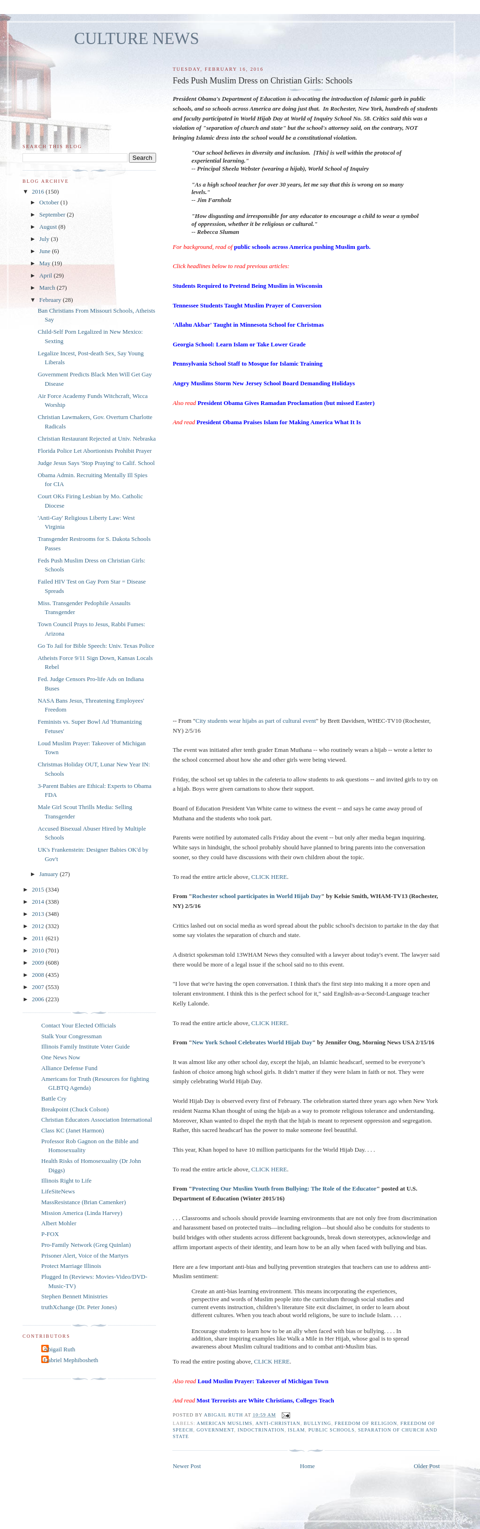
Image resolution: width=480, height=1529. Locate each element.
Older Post (427, 1465)
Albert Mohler (58, 1223)
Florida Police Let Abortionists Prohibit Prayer (94, 450)
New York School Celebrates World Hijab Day (252, 1042)
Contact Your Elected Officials (78, 1025)
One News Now (60, 1057)
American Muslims (225, 1423)
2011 (38, 938)
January (49, 873)
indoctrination (261, 1429)
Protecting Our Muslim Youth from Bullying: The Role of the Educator (284, 1188)
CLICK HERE (269, 876)
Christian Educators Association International (96, 1119)
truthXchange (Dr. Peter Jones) (79, 1307)
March (48, 287)
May (45, 263)
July (45, 238)
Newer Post (186, 1465)
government (215, 1429)
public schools (331, 1429)
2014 (38, 901)
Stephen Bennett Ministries (74, 1296)
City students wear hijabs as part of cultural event (255, 720)
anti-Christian (277, 1423)
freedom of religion (366, 1423)
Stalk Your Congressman (71, 1036)
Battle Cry (54, 1098)
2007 (38, 986)
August (49, 226)
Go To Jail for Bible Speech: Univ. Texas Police (96, 645)
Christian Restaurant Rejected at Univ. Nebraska (97, 438)
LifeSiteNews (58, 1191)
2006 (38, 999)
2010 (38, 950)
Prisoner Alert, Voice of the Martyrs (84, 1255)
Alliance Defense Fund (69, 1068)
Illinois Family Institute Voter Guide (85, 1046)
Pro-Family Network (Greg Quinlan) (86, 1244)
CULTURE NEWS (136, 39)
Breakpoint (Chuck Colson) (75, 1109)
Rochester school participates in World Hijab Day (256, 895)
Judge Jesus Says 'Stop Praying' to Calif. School (96, 462)
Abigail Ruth (59, 1349)
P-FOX (50, 1233)
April (46, 275)
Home (307, 1465)
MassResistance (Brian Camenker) (83, 1202)
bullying (317, 1423)
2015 (38, 889)
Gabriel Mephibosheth (71, 1360)
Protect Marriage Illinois (71, 1265)
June (45, 251)
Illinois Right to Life (66, 1180)
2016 (38, 191)
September (53, 214)
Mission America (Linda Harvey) (81, 1212)
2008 (38, 974)
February (51, 299)
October (49, 202)
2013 (38, 913)
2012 (38, 925)
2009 (38, 962)
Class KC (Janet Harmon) (72, 1130)
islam (296, 1429)
